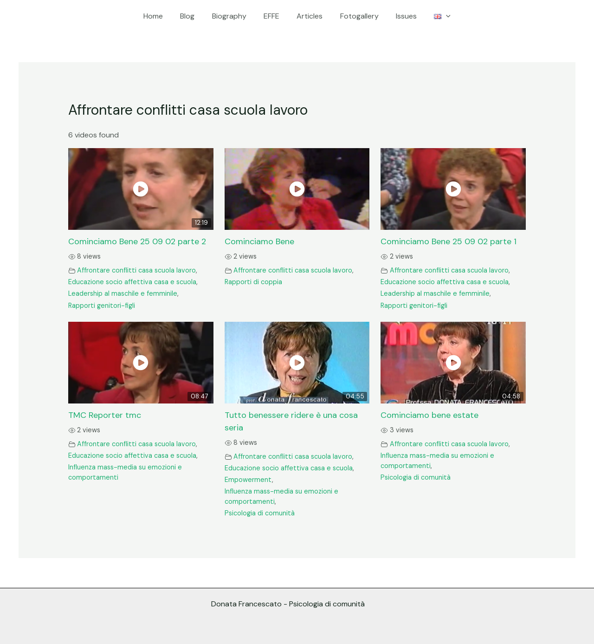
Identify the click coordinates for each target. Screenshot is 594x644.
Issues (400, 16)
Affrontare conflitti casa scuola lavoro (136, 270)
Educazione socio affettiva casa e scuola (132, 282)
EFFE (273, 16)
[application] (437, 16)
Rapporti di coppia (253, 282)
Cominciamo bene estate (429, 415)
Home (162, 16)
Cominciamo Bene (259, 241)
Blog (194, 16)
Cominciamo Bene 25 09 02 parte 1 (449, 241)
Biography (233, 16)
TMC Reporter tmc (104, 415)
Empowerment (248, 479)
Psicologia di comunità (260, 513)
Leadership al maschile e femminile (122, 293)
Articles (309, 16)
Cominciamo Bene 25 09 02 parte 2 (137, 241)
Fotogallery (355, 16)
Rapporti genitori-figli (101, 305)
